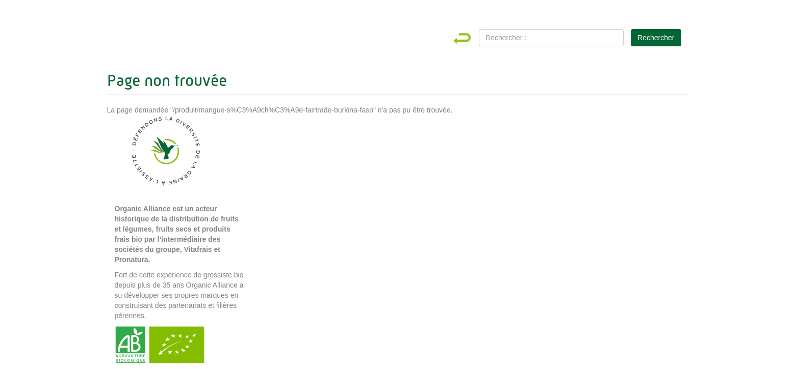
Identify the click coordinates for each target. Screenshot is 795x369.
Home (471, 38)
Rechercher (655, 38)
